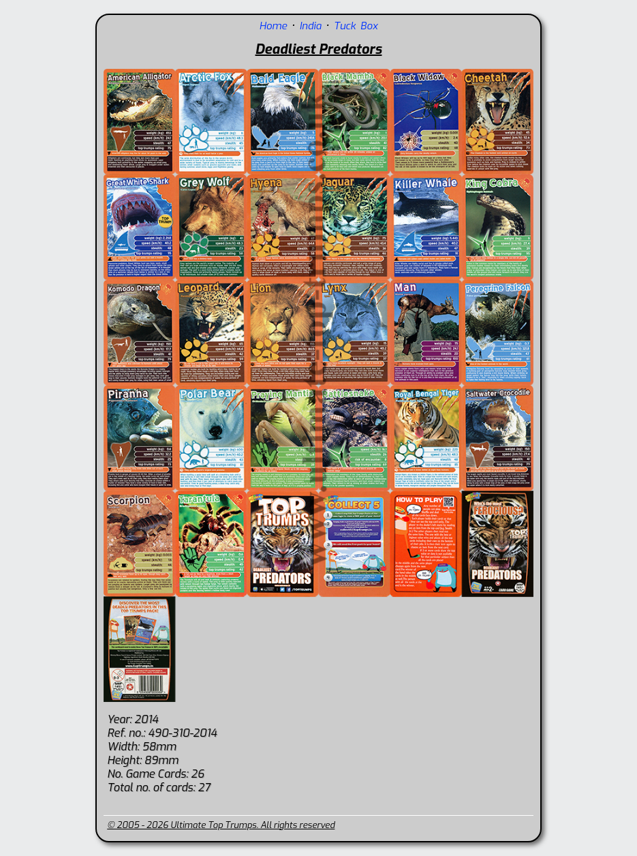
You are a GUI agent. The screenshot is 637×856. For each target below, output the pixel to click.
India (310, 26)
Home (274, 26)
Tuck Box (356, 26)
